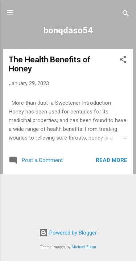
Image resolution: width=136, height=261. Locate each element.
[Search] (125, 15)
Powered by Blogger (68, 232)
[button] (123, 60)
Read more (111, 160)
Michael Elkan (83, 247)
